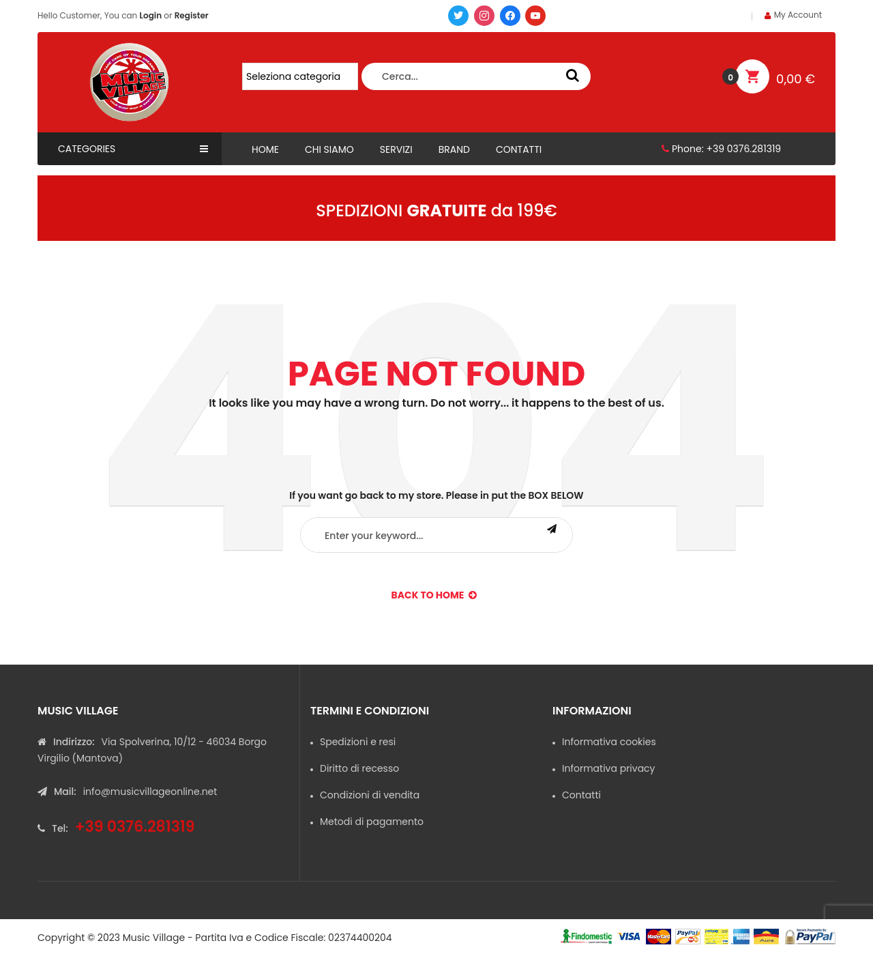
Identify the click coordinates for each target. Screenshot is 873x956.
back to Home (434, 595)
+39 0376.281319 (743, 149)
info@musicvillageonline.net (150, 791)
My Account (798, 14)
